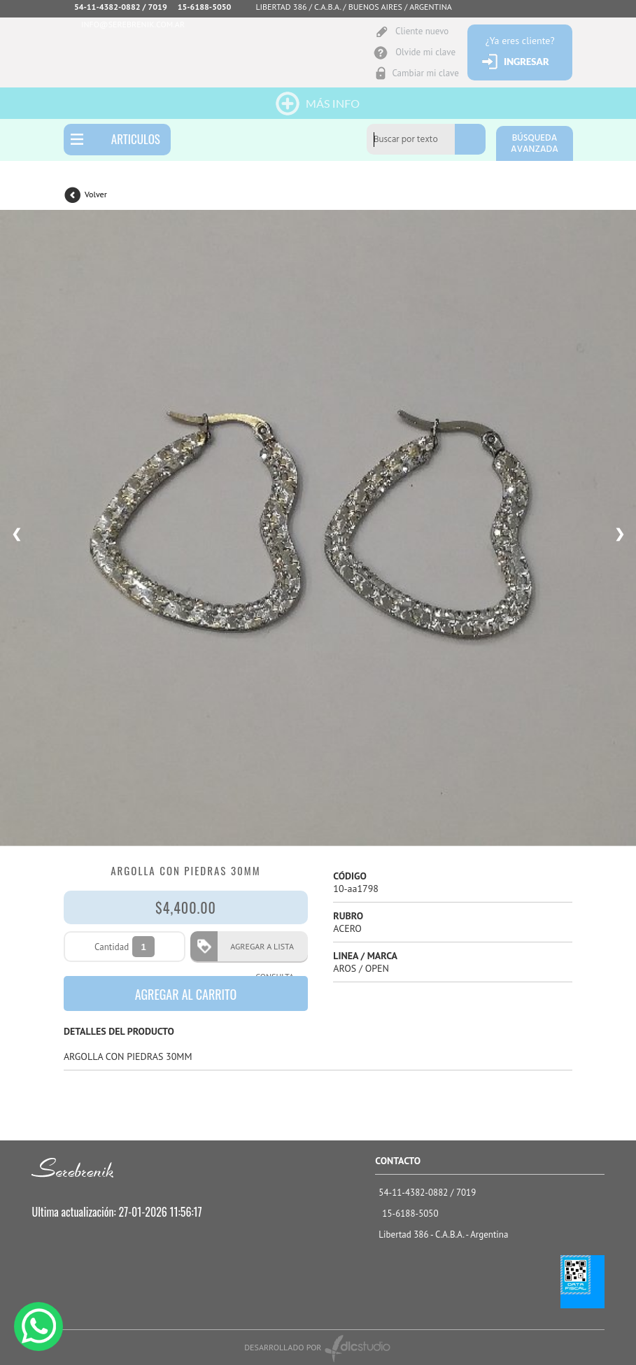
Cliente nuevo (421, 31)
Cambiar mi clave (425, 73)
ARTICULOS (135, 139)
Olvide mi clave (425, 52)
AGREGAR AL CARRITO (186, 994)
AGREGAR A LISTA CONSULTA (258, 951)
